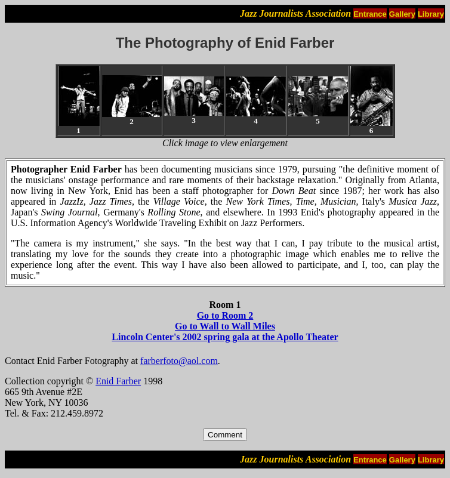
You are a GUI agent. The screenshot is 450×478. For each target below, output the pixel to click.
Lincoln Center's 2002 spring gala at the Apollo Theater (225, 337)
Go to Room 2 (225, 315)
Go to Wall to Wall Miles (225, 326)
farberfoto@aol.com (179, 361)
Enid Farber (118, 381)
